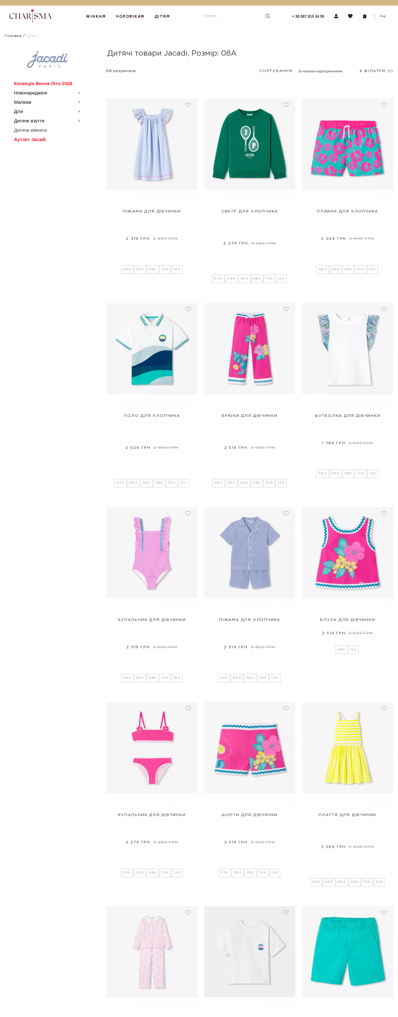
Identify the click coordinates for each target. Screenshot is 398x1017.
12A (177, 231)
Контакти (97, 995)
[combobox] (300, 73)
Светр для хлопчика (249, 211)
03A (218, 231)
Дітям (162, 16)
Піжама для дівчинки (152, 211)
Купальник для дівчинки (152, 525)
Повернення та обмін (28, 976)
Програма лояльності (28, 984)
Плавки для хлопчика (347, 211)
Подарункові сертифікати (32, 993)
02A (224, 545)
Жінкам (96, 16)
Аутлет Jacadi (30, 139)
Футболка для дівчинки (348, 368)
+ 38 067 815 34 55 (308, 16)
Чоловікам (130, 16)
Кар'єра (96, 1013)
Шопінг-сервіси (103, 976)
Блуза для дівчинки (347, 525)
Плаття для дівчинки (347, 682)
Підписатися (284, 974)
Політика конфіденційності (33, 1002)
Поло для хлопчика (152, 368)
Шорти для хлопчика (347, 839)
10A (165, 231)
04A (127, 231)
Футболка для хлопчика (249, 839)
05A (231, 388)
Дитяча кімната (30, 130)
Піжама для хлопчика (249, 525)
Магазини (97, 967)
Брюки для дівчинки (249, 368)
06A (140, 231)
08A (153, 231)
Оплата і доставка (25, 967)
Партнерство (100, 1004)
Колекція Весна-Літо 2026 (43, 83)
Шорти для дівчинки (250, 682)
